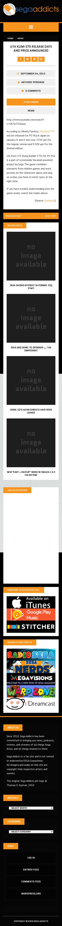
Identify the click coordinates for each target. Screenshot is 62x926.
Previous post (13, 216)
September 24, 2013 (33, 73)
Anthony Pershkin (32, 82)
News (31, 110)
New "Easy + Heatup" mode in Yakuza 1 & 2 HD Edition (31, 473)
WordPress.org (31, 893)
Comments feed (31, 881)
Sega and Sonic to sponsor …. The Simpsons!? (31, 349)
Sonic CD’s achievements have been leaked (31, 411)
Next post (50, 216)
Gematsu (49, 200)
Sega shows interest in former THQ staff (31, 287)
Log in (31, 857)
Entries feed (31, 869)
